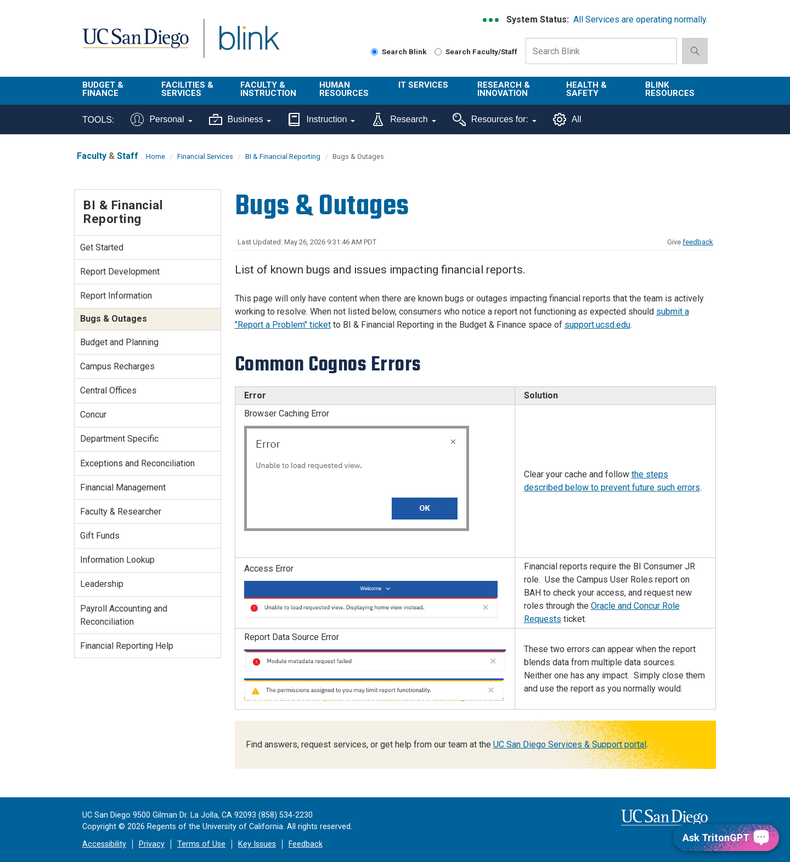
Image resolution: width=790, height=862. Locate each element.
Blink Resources (670, 89)
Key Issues (257, 844)
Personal (161, 119)
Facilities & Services (187, 89)
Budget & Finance (102, 89)
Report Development (120, 271)
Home (155, 156)
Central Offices (108, 390)
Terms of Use (201, 844)
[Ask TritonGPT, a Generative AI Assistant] (726, 837)
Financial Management (123, 487)
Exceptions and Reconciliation (137, 463)
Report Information (116, 295)
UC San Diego (135, 44)
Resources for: (495, 119)
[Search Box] (601, 51)
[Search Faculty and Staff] (438, 51)
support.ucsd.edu (597, 324)
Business (240, 119)
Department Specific (119, 438)
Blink (249, 44)
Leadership (101, 584)
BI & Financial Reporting (282, 156)
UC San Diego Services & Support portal (569, 744)
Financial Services (205, 156)
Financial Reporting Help (126, 646)
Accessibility (104, 844)
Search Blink (399, 51)
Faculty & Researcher (120, 511)
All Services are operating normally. (640, 19)
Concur (93, 414)
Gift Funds (100, 535)
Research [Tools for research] (403, 119)
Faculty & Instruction (268, 89)
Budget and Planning (119, 342)
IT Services (423, 85)
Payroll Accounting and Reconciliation (123, 615)
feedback (697, 242)
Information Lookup (117, 560)
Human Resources (344, 89)
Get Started (101, 247)
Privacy (152, 844)
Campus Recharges (117, 366)
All (567, 119)
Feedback (306, 844)
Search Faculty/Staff (476, 51)
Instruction (321, 119)
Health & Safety (586, 89)
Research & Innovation (503, 89)
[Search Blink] (374, 51)
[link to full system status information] (491, 20)
